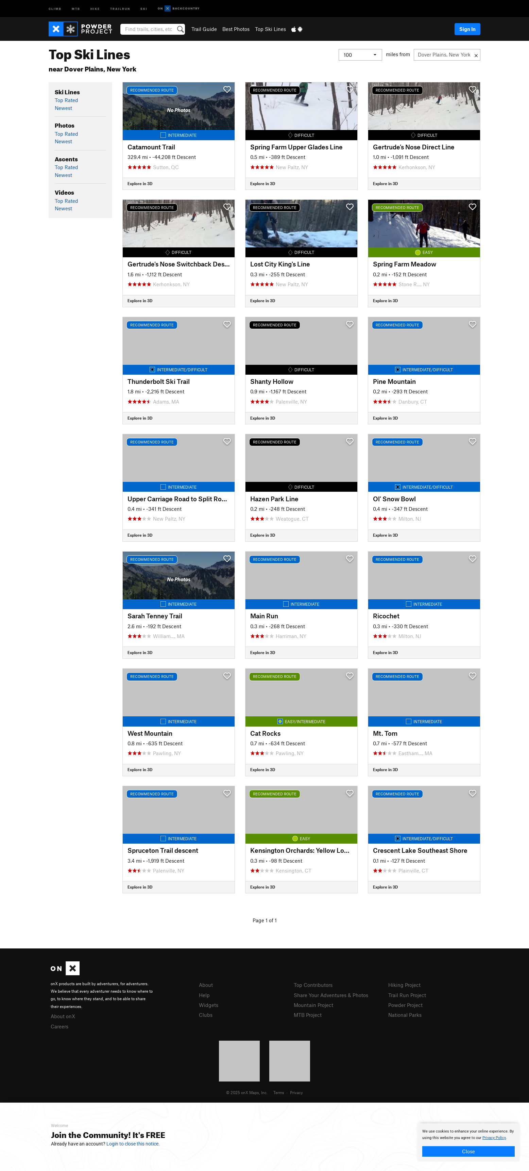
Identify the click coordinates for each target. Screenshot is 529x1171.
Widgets (208, 1005)
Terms (278, 1092)
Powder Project (405, 1005)
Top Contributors (313, 985)
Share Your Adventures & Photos (331, 995)
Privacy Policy (494, 1138)
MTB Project (308, 1015)
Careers (59, 1026)
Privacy (296, 1092)
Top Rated (66, 100)
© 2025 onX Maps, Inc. (247, 1092)
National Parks (405, 1015)
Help (204, 995)
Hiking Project (404, 985)
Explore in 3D (139, 183)
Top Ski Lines (270, 29)
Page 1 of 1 (265, 920)
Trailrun (120, 8)
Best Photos (236, 29)
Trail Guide (204, 29)
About (206, 985)
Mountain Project (313, 1005)
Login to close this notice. (133, 1143)
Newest (63, 108)
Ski (144, 8)
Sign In (467, 29)
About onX (63, 1016)
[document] (468, 1142)
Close (468, 1151)
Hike (95, 8)
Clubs (205, 1015)
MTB (76, 8)
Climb (55, 8)
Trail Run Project (407, 995)
